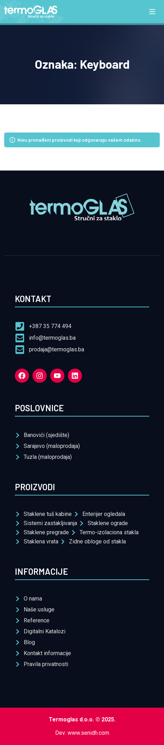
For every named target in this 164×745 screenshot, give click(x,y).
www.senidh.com (88, 732)
